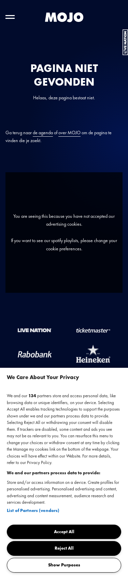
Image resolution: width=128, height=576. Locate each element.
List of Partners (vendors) (33, 510)
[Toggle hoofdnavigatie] (10, 17)
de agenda (43, 132)
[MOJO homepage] (64, 17)
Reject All (64, 548)
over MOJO (69, 132)
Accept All (64, 532)
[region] (64, 472)
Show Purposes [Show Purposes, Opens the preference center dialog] (64, 565)
